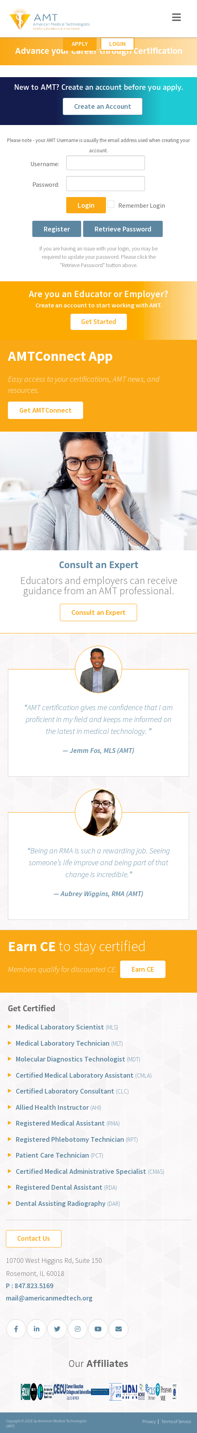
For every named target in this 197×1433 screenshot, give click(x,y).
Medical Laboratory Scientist (67, 1026)
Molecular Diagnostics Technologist (78, 1058)
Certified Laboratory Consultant (72, 1091)
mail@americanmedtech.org (49, 1297)
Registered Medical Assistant (68, 1123)
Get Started (98, 321)
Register (57, 228)
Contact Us (33, 1238)
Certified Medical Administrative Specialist (90, 1171)
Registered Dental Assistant (66, 1187)
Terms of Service (176, 1421)
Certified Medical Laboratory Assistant (84, 1075)
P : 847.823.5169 (29, 1285)
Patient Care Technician (59, 1155)
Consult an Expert (98, 612)
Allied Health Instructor (58, 1107)
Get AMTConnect (45, 410)
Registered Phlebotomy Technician (77, 1139)
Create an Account (102, 106)
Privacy (149, 1421)
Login (117, 43)
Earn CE (143, 969)
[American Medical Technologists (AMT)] (49, 20)
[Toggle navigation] (176, 17)
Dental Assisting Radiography (68, 1203)
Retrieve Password (123, 228)
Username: (44, 164)
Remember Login (141, 205)
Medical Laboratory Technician (69, 1043)
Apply (80, 43)
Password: (45, 184)
